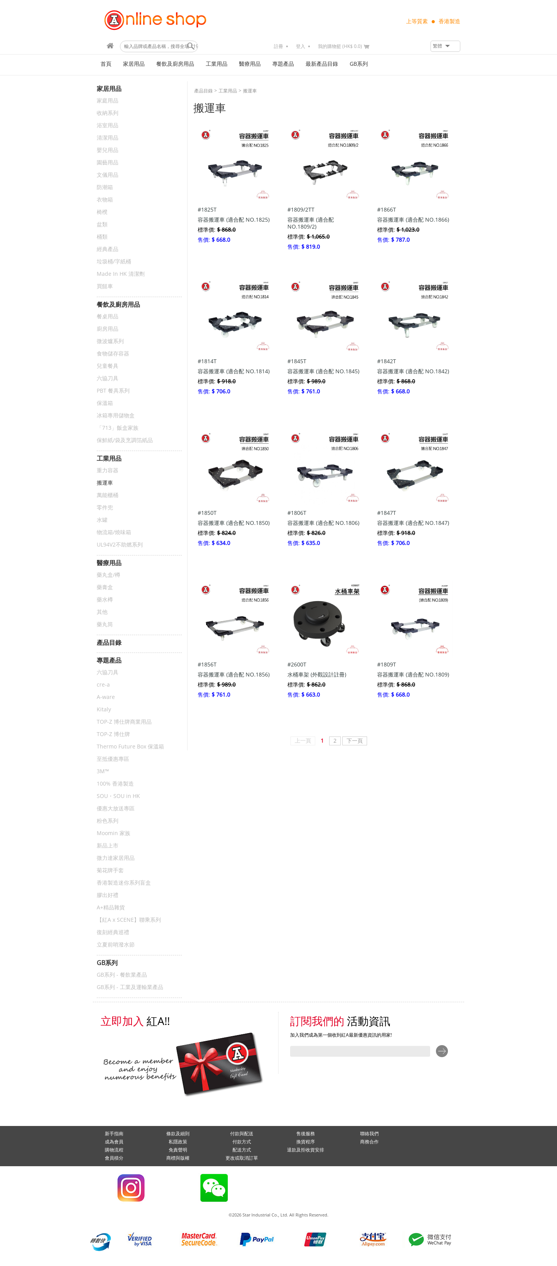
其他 (102, 612)
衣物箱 (105, 199)
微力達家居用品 (116, 858)
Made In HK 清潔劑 (121, 274)
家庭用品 (107, 100)
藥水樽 (105, 599)
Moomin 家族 (113, 833)
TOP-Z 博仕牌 (113, 734)
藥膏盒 (105, 587)
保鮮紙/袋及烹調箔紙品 (125, 440)
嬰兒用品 (107, 150)
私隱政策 (178, 1142)
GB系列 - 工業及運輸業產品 (130, 987)
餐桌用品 (107, 316)
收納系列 (107, 113)
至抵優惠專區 (113, 759)
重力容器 (107, 470)
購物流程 (114, 1150)
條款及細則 (178, 1133)
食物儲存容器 (113, 353)
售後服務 (305, 1133)
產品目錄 (203, 91)
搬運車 (105, 483)
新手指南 (114, 1133)
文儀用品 (107, 175)
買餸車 (105, 286)
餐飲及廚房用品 (175, 64)
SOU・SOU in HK (118, 796)
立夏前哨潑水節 (116, 944)
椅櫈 (102, 212)
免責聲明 (178, 1150)
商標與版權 (178, 1158)
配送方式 (241, 1150)
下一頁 (355, 741)
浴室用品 (107, 125)
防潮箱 (105, 187)
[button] (445, 46)
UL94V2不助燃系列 (120, 545)
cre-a (103, 685)
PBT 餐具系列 (113, 391)
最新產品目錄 (322, 64)
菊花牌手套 (110, 870)
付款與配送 (241, 1133)
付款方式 (241, 1142)
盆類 (102, 224)
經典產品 (107, 249)
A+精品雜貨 (111, 907)
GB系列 (359, 64)
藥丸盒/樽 (108, 575)
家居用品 (134, 64)
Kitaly (104, 709)
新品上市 (107, 845)
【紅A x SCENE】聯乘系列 (129, 920)
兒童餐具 (107, 366)
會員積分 (114, 1158)
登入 (300, 46)
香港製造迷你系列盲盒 (124, 883)
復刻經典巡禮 (113, 932)
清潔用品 (107, 138)
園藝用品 (107, 162)
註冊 (278, 46)
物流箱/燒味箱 (114, 532)
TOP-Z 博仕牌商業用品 (124, 722)
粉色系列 (107, 821)
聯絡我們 (369, 1133)
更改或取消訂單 (242, 1158)
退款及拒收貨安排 (305, 1150)
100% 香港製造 (115, 784)
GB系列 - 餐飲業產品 (122, 975)
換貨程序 (305, 1142)
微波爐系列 (110, 341)
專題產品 (283, 64)
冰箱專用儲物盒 (116, 415)
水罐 (102, 520)
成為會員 (114, 1142)
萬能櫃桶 (107, 495)
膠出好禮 (107, 895)
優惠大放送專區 (116, 808)
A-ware (106, 697)
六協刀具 (107, 378)
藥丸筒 (105, 624)
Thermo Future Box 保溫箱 (130, 746)
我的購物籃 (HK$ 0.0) (340, 46)
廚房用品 (107, 329)
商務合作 (369, 1142)
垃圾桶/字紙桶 (114, 261)
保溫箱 (105, 403)
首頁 (106, 64)
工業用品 (216, 64)
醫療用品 (250, 64)
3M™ (103, 771)
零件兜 (105, 507)
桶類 (102, 237)
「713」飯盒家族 (117, 428)
